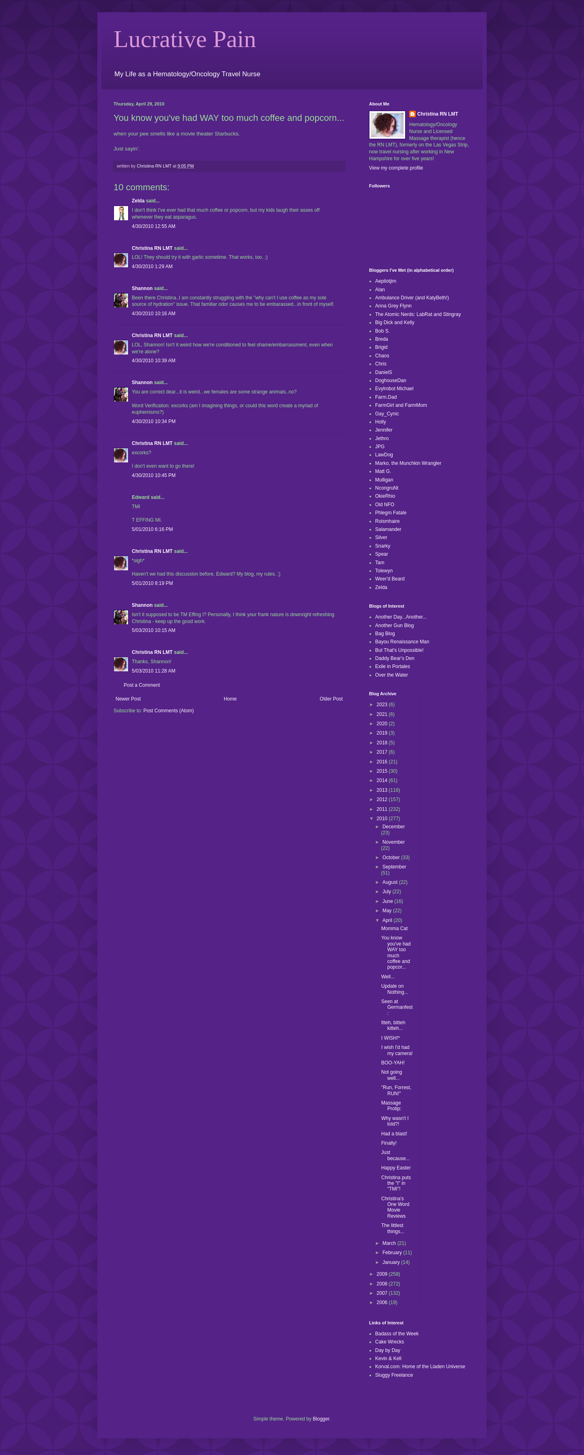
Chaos (382, 356)
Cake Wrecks (389, 1342)
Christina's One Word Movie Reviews (395, 1207)
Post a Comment (142, 685)
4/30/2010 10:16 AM (153, 313)
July (387, 891)
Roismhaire (387, 521)
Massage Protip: (391, 1105)
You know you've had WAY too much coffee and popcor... (396, 952)
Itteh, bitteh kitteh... (393, 1025)
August (390, 882)
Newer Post (128, 699)
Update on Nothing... (394, 989)
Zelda (138, 201)
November (393, 842)
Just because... (395, 1155)
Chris (380, 364)
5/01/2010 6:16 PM (152, 529)
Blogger (321, 1419)
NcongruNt (386, 488)
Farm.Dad (386, 397)
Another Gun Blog (394, 625)
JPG (379, 446)
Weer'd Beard (390, 579)
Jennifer (384, 430)
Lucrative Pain (185, 39)
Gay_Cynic (387, 414)
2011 (383, 809)
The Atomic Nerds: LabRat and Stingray (418, 314)
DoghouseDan (390, 380)
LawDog (384, 455)
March (389, 1243)
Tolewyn (384, 571)
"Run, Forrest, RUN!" (396, 1090)
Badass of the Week (397, 1334)
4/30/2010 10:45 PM (154, 475)
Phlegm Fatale (390, 513)
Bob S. (382, 331)
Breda (381, 339)
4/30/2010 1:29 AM (152, 266)
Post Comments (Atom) (168, 711)
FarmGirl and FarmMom (401, 405)
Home (230, 699)
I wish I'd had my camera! (397, 1050)
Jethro (382, 438)
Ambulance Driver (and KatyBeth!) (412, 298)
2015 (383, 771)
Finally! (389, 1143)
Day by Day (387, 1350)
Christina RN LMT (152, 248)
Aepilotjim (385, 281)
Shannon (142, 288)
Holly (380, 422)
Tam (379, 562)
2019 (383, 733)
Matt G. (383, 471)
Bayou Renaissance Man (402, 642)
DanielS (383, 372)
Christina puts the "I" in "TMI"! (396, 1183)
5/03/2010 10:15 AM (153, 630)
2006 (383, 1302)
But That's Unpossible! (399, 650)
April (387, 920)
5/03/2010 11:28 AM (153, 671)
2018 (383, 743)
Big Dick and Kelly (394, 322)
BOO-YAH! (393, 1063)
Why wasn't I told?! (395, 1121)
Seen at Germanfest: (397, 1007)
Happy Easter (396, 1168)
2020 (383, 723)
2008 (383, 1284)
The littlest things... (392, 1228)
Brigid (381, 347)
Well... (388, 977)
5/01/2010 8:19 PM (152, 583)
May (387, 910)
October (391, 857)
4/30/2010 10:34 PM (154, 421)
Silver (381, 537)
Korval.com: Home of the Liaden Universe (420, 1366)
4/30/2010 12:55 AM (153, 226)
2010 (383, 818)
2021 (383, 714)
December (393, 827)
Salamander (388, 529)
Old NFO (384, 504)
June (388, 901)
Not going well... (391, 1075)
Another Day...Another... (401, 617)
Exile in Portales (392, 666)
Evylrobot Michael (394, 388)
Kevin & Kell (388, 1358)
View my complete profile (396, 168)
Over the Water (391, 675)
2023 (383, 704)
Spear (381, 554)
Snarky (382, 546)
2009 (383, 1274)
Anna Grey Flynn (393, 306)
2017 (383, 752)
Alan (380, 289)
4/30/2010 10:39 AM (153, 360)
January (391, 1262)
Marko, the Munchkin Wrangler (408, 463)
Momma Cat (394, 928)
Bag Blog (385, 633)
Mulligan (384, 480)
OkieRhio (385, 496)
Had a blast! (394, 1134)
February (392, 1252)
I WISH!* (390, 1038)
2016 (383, 762)
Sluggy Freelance (394, 1375)
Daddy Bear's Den (394, 658)
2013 (383, 790)
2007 (383, 1293)
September (394, 867)
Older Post (331, 699)
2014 (383, 780)
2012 (383, 799)
